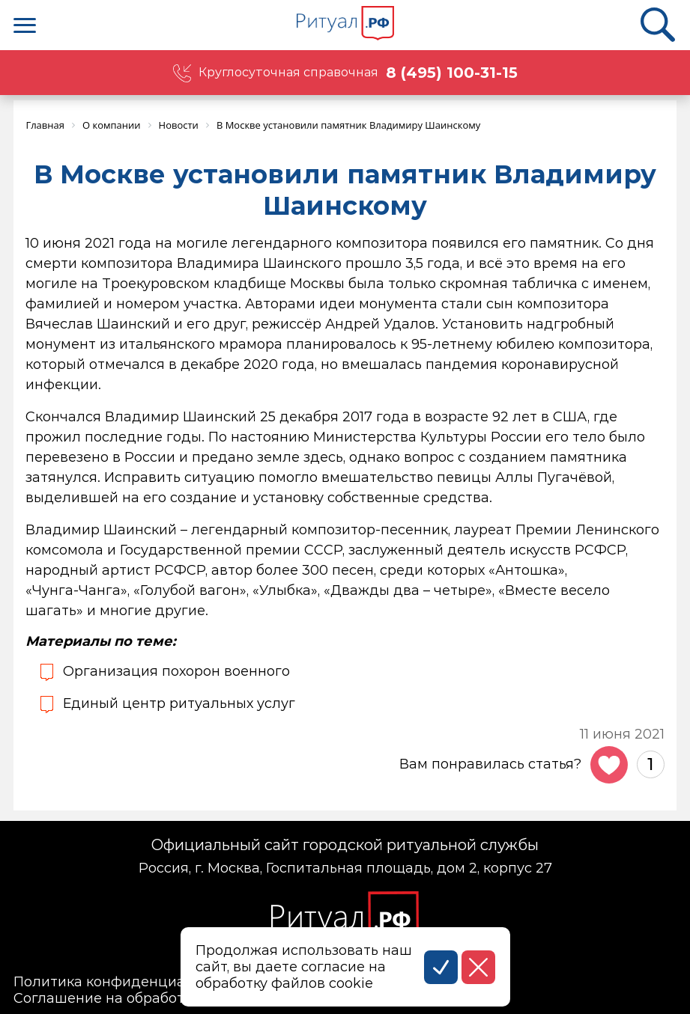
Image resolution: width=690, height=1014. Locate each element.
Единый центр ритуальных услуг (179, 703)
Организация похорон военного (176, 671)
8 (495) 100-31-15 (452, 72)
